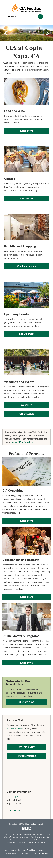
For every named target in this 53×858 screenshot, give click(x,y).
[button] (12, 16)
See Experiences (26, 266)
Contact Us (44, 850)
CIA (6, 850)
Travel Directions (26, 755)
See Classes (26, 198)
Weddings (26, 405)
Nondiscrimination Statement (35, 853)
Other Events (26, 414)
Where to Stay (27, 746)
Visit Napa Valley (14, 728)
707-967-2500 (13, 810)
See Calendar (26, 334)
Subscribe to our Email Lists (23, 850)
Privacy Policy (12, 853)
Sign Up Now (26, 702)
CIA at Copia (12, 796)
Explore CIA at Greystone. (22, 442)
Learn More (26, 130)
